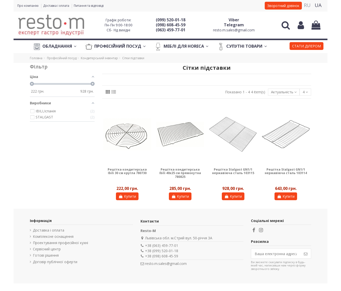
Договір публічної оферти (55, 261)
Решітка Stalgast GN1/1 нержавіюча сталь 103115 (233, 171)
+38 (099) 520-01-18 (161, 250)
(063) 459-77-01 (170, 30)
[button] (306, 47)
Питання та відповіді (89, 6)
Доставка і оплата (56, 6)
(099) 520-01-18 (170, 20)
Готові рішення (46, 255)
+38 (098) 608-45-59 (161, 256)
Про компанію (28, 6)
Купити (127, 196)
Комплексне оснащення (53, 236)
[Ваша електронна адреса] (275, 253)
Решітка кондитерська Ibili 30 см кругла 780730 (127, 171)
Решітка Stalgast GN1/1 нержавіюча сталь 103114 (286, 171)
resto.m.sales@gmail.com (234, 30)
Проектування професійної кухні (60, 242)
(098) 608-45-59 (170, 25)
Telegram (234, 25)
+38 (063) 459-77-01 (161, 245)
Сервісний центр (47, 249)
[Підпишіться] (305, 253)
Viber (234, 20)
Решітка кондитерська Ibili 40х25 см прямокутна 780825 (180, 173)
